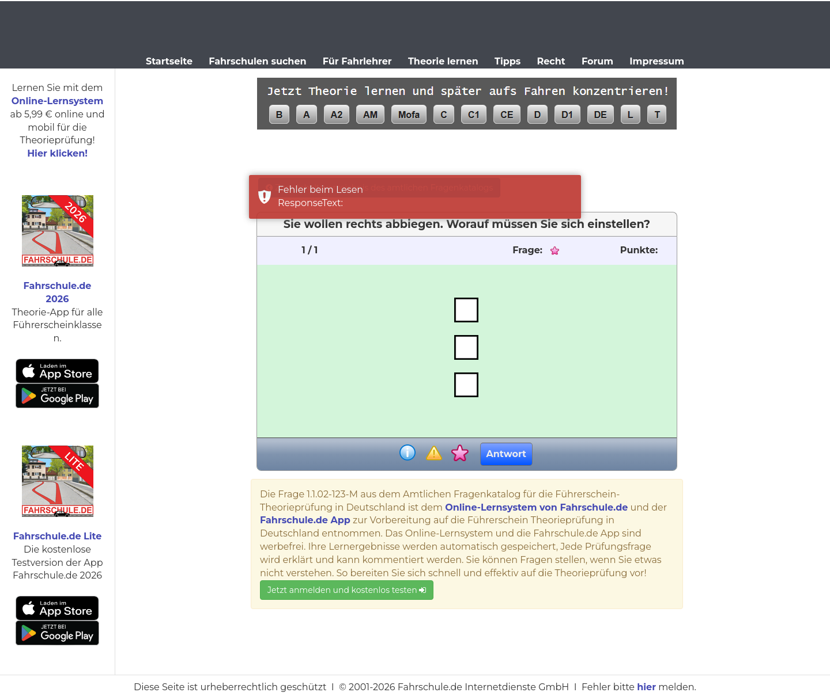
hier (646, 687)
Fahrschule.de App (305, 520)
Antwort (506, 453)
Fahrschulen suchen (257, 61)
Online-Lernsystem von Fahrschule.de (536, 507)
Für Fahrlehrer (357, 61)
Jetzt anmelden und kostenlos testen (346, 590)
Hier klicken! (57, 153)
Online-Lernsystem (57, 101)
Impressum (656, 61)
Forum (597, 61)
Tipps (507, 61)
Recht (551, 61)
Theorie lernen (443, 61)
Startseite (169, 61)
